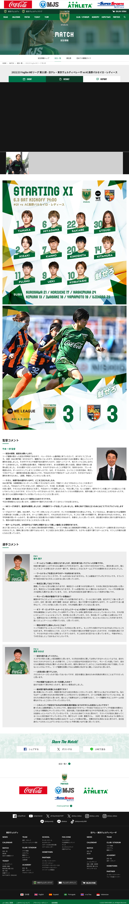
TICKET (37, 17)
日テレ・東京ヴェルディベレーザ (104, 832)
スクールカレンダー (47, 847)
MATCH (27, 17)
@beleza (62, 821)
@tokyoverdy (46, 821)
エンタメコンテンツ (67, 847)
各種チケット (6, 873)
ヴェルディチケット (69, 883)
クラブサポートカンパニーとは (51, 865)
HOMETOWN (106, 17)
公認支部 (24, 860)
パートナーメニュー (47, 863)
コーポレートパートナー (49, 861)
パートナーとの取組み (48, 870)
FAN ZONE (66, 837)
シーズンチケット (7, 864)
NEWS (5, 17)
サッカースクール (47, 840)
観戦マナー (25, 855)
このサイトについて (23, 903)
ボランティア (26, 857)
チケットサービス (92, 868)
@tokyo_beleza (74, 816)
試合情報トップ (43, 58)
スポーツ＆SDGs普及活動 (49, 845)
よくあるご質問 (7, 903)
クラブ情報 (25, 851)
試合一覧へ (63, 764)
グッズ (64, 845)
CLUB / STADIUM (82, 17)
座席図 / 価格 (6, 866)
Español (54, 894)
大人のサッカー (46, 842)
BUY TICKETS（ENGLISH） (9, 875)
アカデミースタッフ (27, 872)
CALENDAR (16, 17)
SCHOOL (46, 837)
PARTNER (116, 17)
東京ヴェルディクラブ (34, 11)
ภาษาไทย (86, 894)
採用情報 (55, 903)
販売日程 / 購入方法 (7, 868)
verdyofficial (19, 816)
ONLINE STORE (121, 11)
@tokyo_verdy (92, 816)
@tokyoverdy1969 (79, 821)
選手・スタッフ (26, 840)
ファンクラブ (65, 840)
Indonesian (103, 894)
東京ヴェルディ (13, 11)
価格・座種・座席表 (92, 864)
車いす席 (4, 871)
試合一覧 (58, 58)
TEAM (47, 17)
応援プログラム (66, 849)
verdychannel (35, 816)
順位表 (68, 58)
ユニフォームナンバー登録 (29, 842)
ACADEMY (95, 17)
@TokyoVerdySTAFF (55, 816)
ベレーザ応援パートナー (113, 877)
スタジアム (25, 853)
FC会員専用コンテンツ (68, 842)
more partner (63, 806)
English (39, 894)
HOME (4, 63)
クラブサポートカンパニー (49, 867)
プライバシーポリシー (40, 903)
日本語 (24, 894)
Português (70, 894)
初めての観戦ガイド (84, 58)
